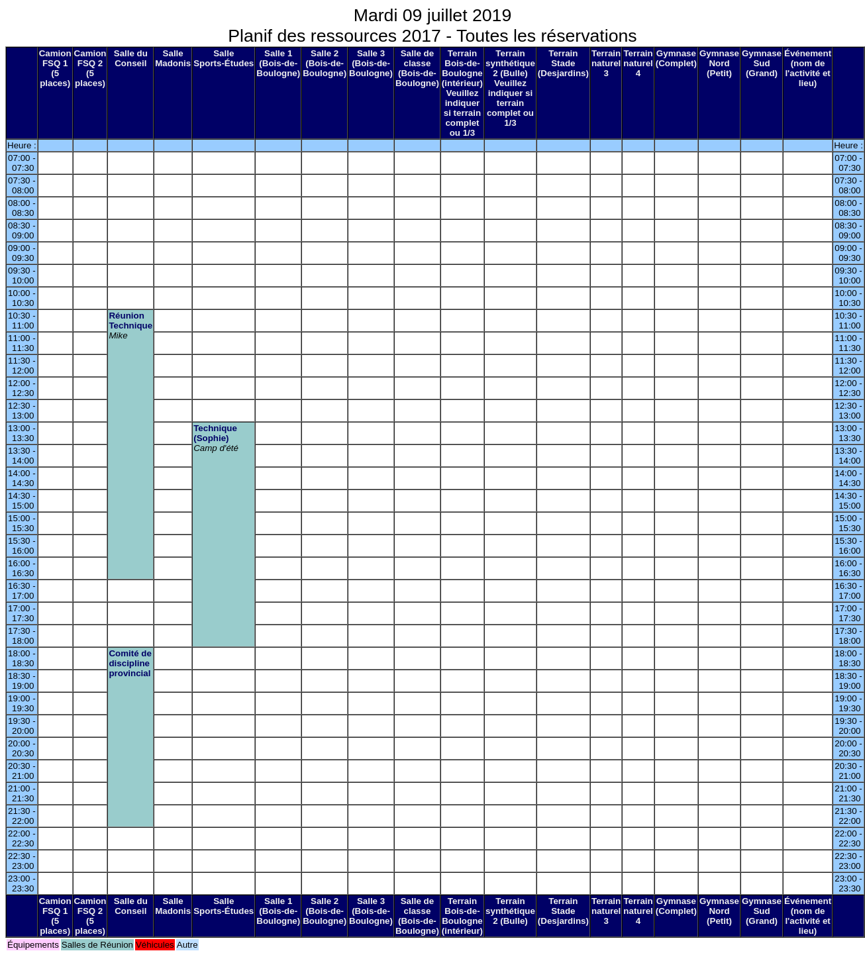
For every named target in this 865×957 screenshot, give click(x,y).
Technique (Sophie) (215, 433)
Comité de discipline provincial (130, 663)
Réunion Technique (130, 320)
